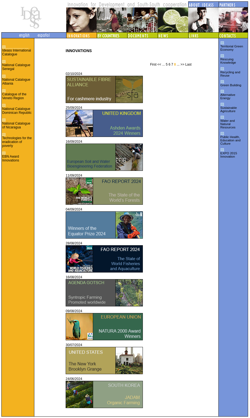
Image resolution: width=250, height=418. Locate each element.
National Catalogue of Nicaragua (16, 125)
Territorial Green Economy (231, 48)
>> (182, 64)
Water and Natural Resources (227, 124)
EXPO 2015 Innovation (228, 155)
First (153, 64)
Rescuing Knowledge (228, 61)
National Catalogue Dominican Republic (17, 111)
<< (159, 64)
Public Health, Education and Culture (230, 140)
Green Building (230, 85)
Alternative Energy (227, 96)
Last (188, 64)
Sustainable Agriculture (228, 109)
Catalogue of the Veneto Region (14, 96)
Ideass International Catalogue (16, 52)
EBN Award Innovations (10, 158)
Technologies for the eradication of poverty (17, 142)
